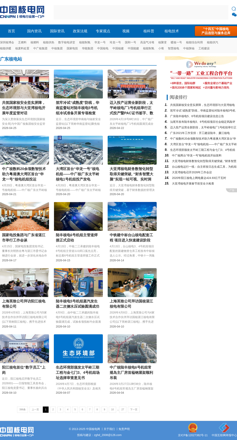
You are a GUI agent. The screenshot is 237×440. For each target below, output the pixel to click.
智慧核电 (173, 48)
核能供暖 (5, 48)
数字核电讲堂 (66, 42)
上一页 (35, 409)
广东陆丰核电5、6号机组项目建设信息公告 (196, 116)
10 (112, 409)
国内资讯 (34, 31)
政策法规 (80, 31)
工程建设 (204, 48)
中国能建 (133, 48)
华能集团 (87, 48)
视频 (126, 31)
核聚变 (162, 42)
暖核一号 (176, 42)
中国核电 (102, 48)
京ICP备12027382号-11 (193, 435)
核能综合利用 (194, 42)
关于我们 (109, 429)
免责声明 (124, 429)
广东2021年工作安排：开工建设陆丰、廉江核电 (199, 133)
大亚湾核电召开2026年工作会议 (191, 172)
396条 (22, 409)
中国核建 (118, 48)
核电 (23, 12)
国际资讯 (57, 31)
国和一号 (130, 42)
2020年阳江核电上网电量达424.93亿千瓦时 (198, 177)
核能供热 (48, 42)
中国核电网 (93, 429)
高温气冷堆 (147, 42)
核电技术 (171, 31)
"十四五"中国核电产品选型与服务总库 (215, 31)
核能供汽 (212, 42)
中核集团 (57, 48)
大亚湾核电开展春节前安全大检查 (192, 183)
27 (122, 409)
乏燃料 (22, 42)
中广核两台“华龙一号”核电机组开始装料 (196, 155)
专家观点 (103, 31)
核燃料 (35, 42)
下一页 (133, 409)
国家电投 (72, 48)
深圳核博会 (7, 42)
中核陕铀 (188, 48)
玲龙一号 (115, 42)
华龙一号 (100, 42)
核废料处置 (22, 48)
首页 (11, 31)
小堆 (161, 48)
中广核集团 (40, 48)
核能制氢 (84, 42)
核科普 (148, 31)
